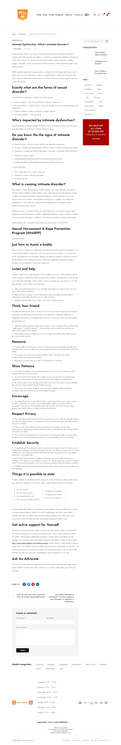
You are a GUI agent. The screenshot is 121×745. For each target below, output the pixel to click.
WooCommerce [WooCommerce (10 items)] (90, 110)
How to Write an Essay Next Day (100, 72)
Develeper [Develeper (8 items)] (88, 89)
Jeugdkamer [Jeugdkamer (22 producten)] (63, 664)
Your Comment (21, 627)
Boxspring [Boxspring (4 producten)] (39, 664)
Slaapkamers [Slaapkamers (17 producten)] (50, 668)
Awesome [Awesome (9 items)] (88, 85)
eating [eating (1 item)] (99, 89)
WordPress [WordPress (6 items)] (89, 114)
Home (14, 34)
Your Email (50, 618)
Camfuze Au (22, 34)
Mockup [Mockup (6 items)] (97, 97)
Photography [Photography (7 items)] (89, 102)
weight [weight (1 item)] (100, 106)
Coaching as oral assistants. (101, 62)
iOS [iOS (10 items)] (87, 97)
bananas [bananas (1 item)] (99, 85)
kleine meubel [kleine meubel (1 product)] (91, 664)
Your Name (21, 618)
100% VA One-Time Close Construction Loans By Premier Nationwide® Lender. (31, 595)
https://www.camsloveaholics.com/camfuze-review (30, 543)
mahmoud (17, 49)
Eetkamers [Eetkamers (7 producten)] (51, 664)
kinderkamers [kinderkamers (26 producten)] (76, 664)
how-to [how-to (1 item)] (100, 93)
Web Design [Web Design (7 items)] (89, 106)
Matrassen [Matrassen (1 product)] (103, 664)
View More (96, 138)
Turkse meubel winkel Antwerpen (101, 53)
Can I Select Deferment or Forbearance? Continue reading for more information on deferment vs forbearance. (61, 598)
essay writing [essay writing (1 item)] (89, 93)
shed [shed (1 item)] (100, 102)
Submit (22, 650)
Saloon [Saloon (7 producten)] (38, 668)
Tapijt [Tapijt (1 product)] (61, 668)
